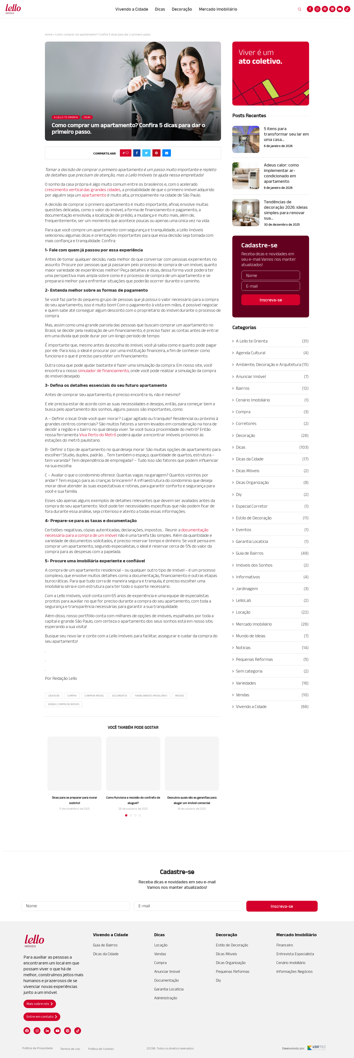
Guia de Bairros (272, 553)
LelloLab (272, 600)
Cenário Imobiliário (272, 400)
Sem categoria (272, 671)
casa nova (53, 695)
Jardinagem (272, 588)
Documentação (166, 980)
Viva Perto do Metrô (97, 434)
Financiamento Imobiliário (151, 695)
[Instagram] (317, 9)
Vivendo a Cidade (131, 9)
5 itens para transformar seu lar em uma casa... (286, 134)
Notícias (272, 647)
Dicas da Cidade (272, 459)
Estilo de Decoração (272, 518)
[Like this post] (127, 153)
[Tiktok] (347, 9)
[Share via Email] (166, 153)
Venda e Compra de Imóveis (63, 704)
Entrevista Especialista (295, 954)
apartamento (94, 194)
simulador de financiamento (103, 370)
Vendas (272, 695)
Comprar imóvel (94, 695)
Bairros (272, 388)
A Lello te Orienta (272, 341)
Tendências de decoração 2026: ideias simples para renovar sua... (286, 210)
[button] (39, 1004)
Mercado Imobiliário (218, 9)
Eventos (272, 529)
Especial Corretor (272, 506)
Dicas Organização (272, 482)
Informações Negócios (294, 971)
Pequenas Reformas (272, 659)
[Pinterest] (325, 9)
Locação (272, 612)
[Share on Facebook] (136, 153)
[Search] (299, 9)
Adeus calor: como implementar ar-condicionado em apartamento (281, 173)
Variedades (272, 683)
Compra (72, 695)
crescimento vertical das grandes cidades (83, 189)
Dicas (160, 9)
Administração (165, 998)
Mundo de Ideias (272, 636)
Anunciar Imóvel (272, 376)
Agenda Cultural (272, 353)
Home (48, 34)
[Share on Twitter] (146, 153)
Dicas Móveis (272, 470)
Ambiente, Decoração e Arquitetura (272, 364)
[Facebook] (310, 9)
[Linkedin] (332, 9)
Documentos (119, 695)
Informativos (272, 577)
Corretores (272, 423)
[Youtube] (340, 9)
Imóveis (179, 695)
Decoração (182, 9)
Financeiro (284, 945)
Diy (272, 494)
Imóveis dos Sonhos (272, 565)
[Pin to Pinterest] (156, 153)
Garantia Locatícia (272, 541)
